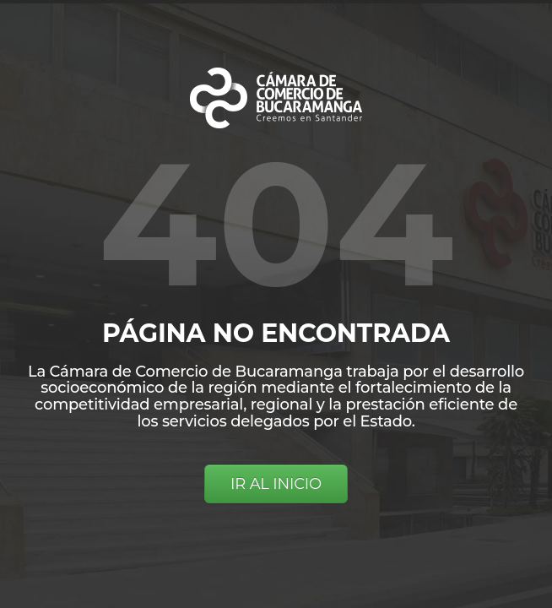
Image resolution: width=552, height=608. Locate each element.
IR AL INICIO (276, 484)
